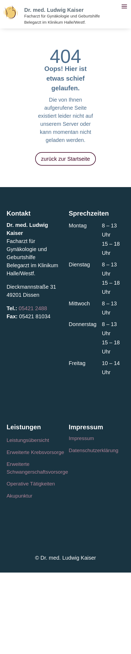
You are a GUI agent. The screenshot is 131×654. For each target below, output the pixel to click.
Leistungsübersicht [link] (27, 440)
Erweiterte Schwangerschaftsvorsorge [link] (37, 468)
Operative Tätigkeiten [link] (30, 484)
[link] (10, 17)
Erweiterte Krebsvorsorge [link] (35, 452)
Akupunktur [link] (19, 496)
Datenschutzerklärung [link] (93, 450)
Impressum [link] (81, 438)
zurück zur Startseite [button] (65, 159)
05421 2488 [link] (33, 308)
